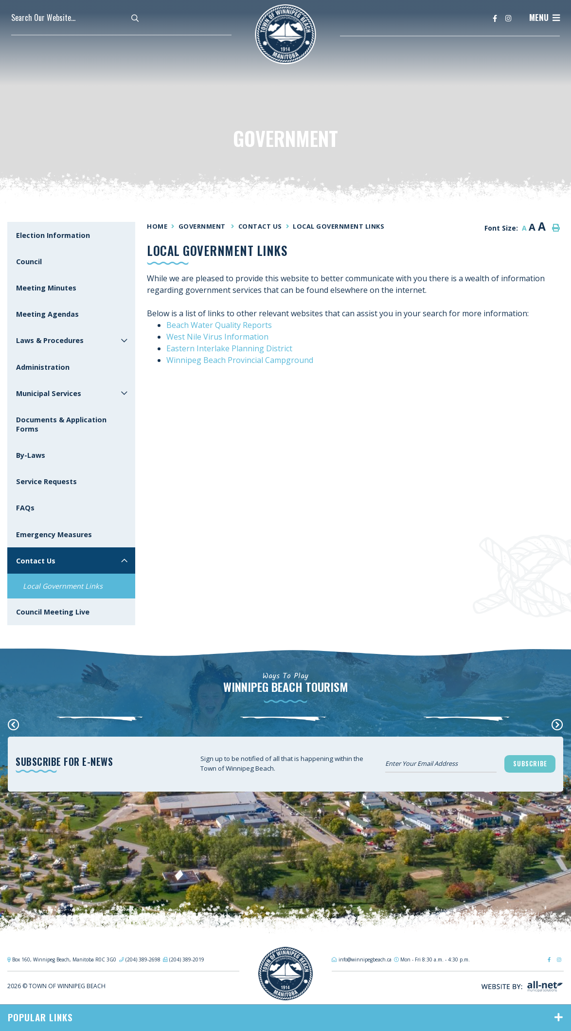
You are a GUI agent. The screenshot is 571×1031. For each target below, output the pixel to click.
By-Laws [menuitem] (30, 455)
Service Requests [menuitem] (46, 481)
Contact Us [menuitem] (35, 560)
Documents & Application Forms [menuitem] (61, 424)
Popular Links (40, 1017)
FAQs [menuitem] (25, 507)
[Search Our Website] (79, 17)
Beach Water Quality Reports (219, 325)
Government (203, 226)
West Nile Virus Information (217, 336)
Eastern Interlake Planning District (229, 348)
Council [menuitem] (29, 261)
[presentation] (13, 724)
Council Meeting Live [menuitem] (52, 611)
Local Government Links (338, 226)
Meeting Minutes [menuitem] (46, 287)
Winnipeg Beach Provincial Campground (239, 360)
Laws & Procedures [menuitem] (50, 340)
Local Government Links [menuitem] (63, 586)
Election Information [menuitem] (53, 235)
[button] (124, 340)
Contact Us (260, 226)
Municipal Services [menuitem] (48, 393)
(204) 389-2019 (186, 959)
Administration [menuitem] (43, 367)
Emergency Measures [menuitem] (54, 534)
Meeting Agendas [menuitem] (47, 314)
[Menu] (544, 17)
